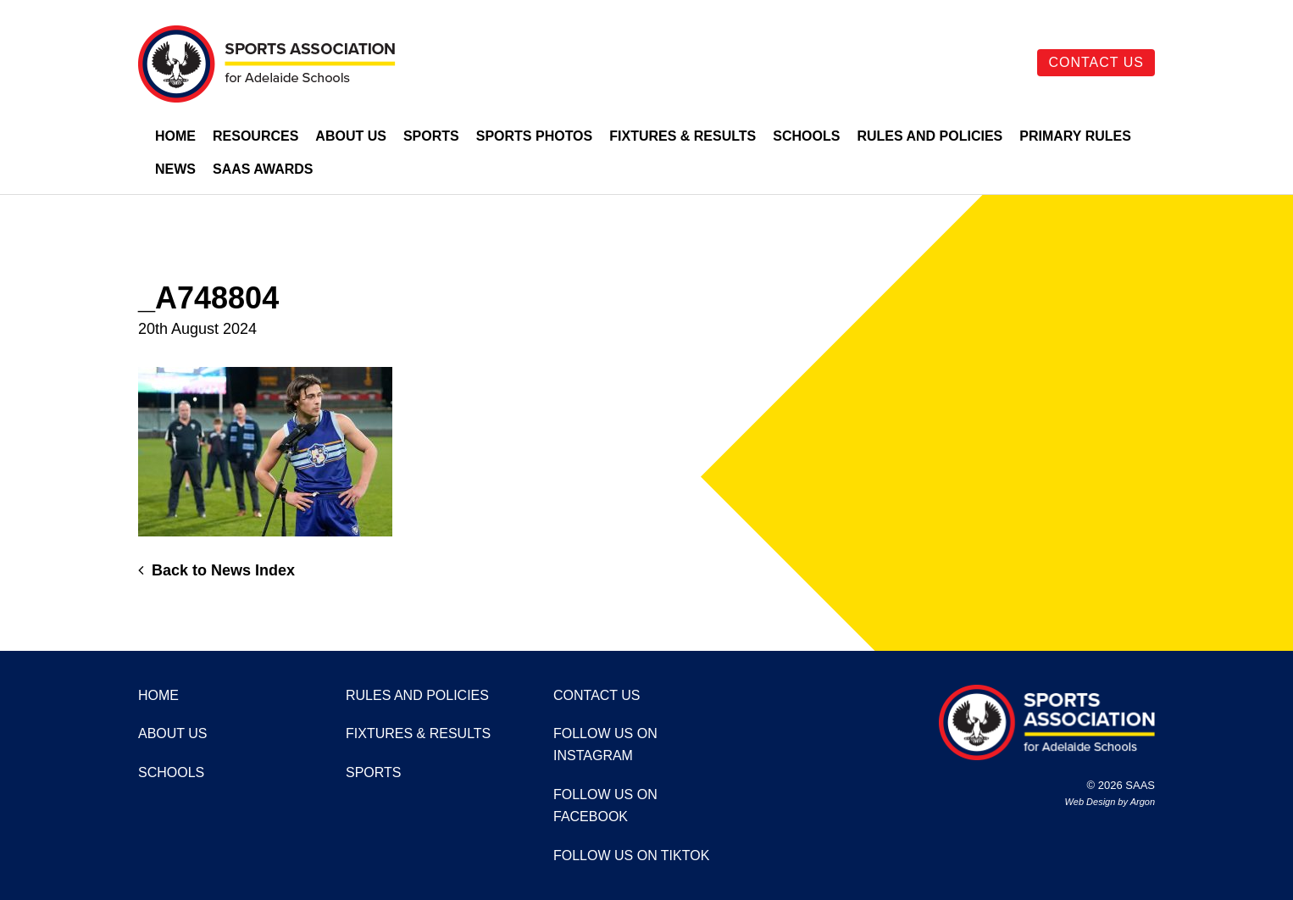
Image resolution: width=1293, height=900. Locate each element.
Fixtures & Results (682, 136)
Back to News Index (216, 570)
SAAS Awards (263, 169)
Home (175, 136)
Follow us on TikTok (631, 855)
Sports (431, 136)
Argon (1142, 802)
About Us (350, 136)
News (175, 169)
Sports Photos (534, 136)
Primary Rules (1075, 136)
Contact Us (1096, 62)
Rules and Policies (929, 136)
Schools (806, 136)
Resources (255, 136)
